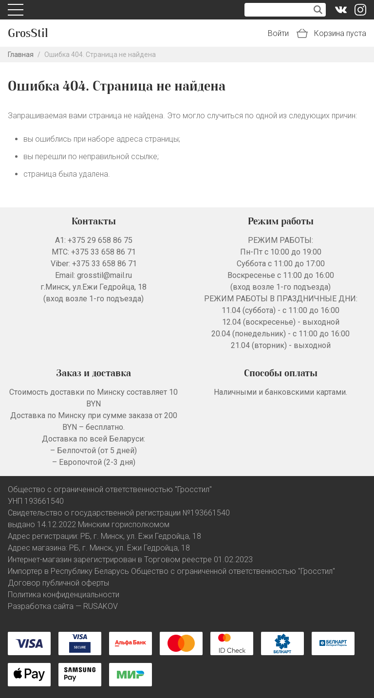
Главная (21, 54)
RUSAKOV (100, 606)
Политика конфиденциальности (63, 594)
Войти (278, 33)
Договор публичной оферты (58, 583)
